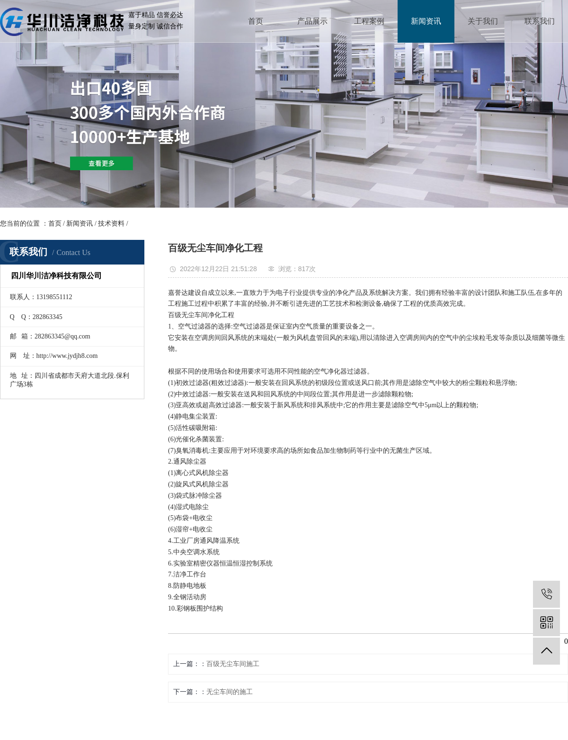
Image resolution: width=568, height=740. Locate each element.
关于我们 (483, 21)
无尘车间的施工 (229, 691)
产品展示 (312, 21)
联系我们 (539, 21)
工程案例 (369, 21)
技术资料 (111, 223)
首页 (255, 21)
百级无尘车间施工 (232, 663)
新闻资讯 (426, 21)
